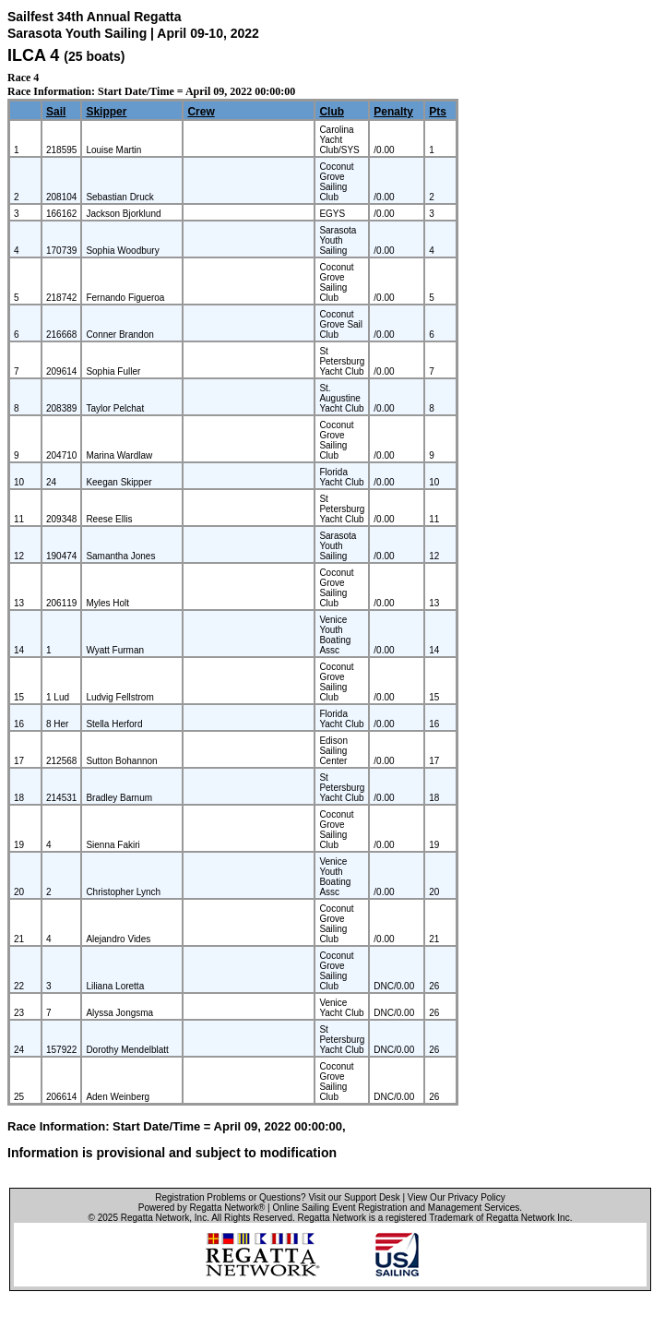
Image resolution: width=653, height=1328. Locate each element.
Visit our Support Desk (353, 1197)
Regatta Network (155, 1218)
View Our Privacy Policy (456, 1197)
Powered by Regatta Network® (201, 1207)
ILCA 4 (33, 55)
